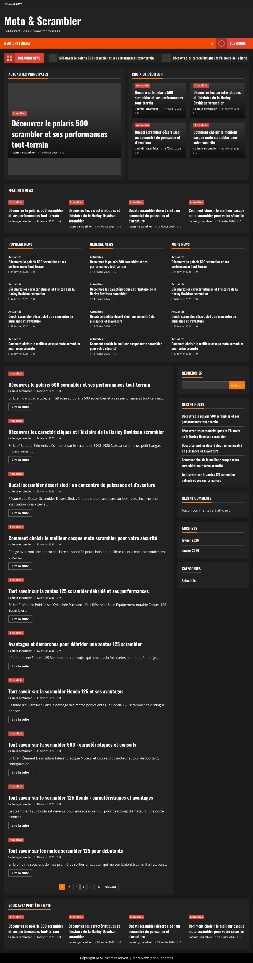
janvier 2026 (190, 550)
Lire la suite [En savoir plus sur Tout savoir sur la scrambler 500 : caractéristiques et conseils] (22, 773)
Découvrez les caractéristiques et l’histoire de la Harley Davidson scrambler (217, 98)
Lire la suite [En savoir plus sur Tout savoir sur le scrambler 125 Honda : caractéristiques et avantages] (22, 826)
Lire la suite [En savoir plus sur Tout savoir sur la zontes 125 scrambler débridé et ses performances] (22, 620)
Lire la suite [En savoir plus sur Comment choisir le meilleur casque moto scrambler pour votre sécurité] (22, 567)
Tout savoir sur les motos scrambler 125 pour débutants (65, 850)
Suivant (110, 887)
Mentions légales (17, 43)
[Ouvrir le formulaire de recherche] (212, 43)
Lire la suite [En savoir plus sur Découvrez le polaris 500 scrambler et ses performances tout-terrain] (22, 407)
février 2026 (190, 540)
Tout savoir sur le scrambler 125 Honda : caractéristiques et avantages (80, 797)
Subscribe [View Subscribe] (231, 43)
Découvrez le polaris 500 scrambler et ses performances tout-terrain (101, 58)
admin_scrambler (24, 152)
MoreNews (141, 958)
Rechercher (192, 373)
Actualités (19, 113)
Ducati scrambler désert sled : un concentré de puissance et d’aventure (158, 137)
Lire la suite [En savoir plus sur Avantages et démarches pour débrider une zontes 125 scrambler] (22, 667)
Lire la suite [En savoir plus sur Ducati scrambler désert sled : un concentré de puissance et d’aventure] (22, 514)
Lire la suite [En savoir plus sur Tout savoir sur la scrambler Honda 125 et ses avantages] (22, 720)
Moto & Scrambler (42, 20)
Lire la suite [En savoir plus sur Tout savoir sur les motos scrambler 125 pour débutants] (22, 874)
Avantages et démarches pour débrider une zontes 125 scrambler (75, 644)
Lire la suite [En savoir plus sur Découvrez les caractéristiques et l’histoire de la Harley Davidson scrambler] (22, 460)
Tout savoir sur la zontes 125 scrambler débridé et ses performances (78, 591)
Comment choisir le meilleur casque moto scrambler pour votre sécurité (215, 137)
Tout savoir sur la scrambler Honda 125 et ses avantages (65, 691)
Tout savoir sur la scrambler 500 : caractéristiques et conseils (72, 744)
